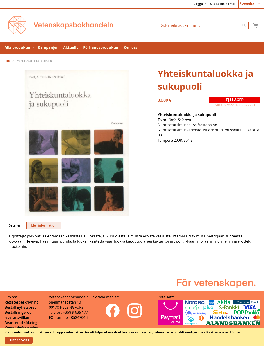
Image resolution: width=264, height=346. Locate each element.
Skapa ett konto (222, 4)
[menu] (132, 48)
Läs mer (235, 332)
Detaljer (14, 225)
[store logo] (60, 25)
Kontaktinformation (21, 327)
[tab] (14, 225)
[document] (132, 337)
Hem (7, 61)
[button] (251, 4)
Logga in (200, 4)
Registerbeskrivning (21, 302)
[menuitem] (18, 48)
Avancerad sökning (21, 322)
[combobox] (204, 25)
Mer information (43, 225)
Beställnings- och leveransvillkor (19, 315)
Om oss (11, 297)
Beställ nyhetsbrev (20, 307)
